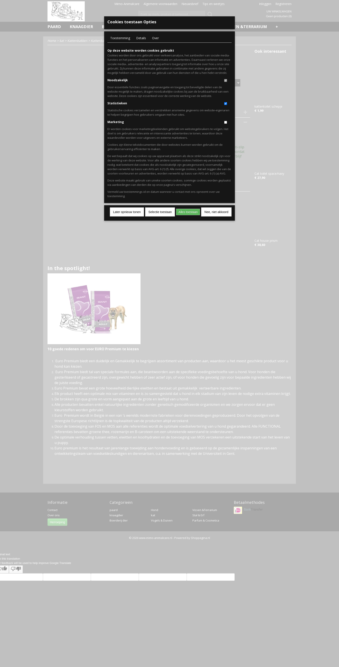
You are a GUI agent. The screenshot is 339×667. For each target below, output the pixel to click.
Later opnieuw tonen (127, 212)
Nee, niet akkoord (216, 212)
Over (155, 38)
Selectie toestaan (160, 212)
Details (141, 38)
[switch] (225, 80)
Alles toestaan (188, 212)
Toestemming (120, 38)
